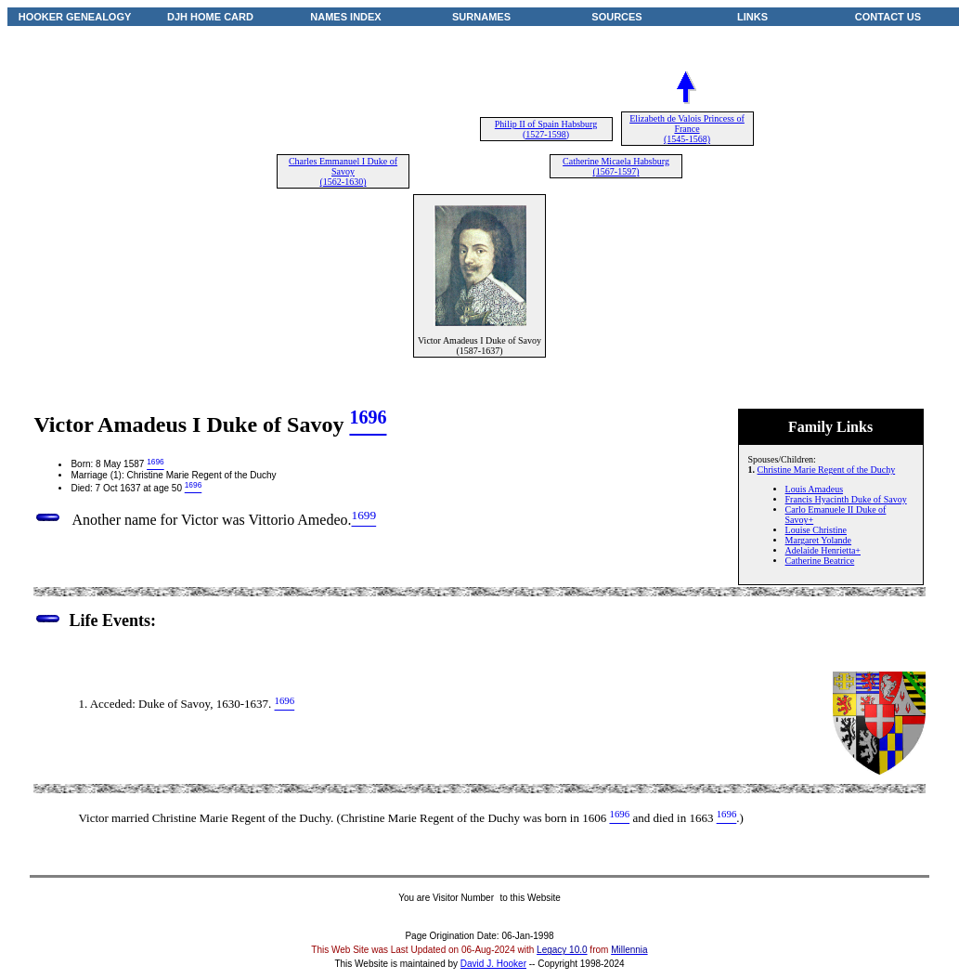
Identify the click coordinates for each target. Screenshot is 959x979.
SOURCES (616, 16)
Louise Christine (816, 530)
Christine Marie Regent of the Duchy (827, 469)
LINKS (752, 16)
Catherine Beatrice (820, 560)
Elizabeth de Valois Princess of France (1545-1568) (687, 128)
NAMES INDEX (345, 16)
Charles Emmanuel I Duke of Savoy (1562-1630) (343, 171)
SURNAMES (481, 16)
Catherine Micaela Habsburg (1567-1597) (616, 166)
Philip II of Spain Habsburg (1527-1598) (546, 129)
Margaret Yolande (818, 540)
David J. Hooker (493, 964)
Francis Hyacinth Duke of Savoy (846, 499)
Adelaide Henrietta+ (823, 550)
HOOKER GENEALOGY (75, 16)
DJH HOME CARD (210, 16)
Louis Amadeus (814, 489)
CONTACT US (888, 16)
